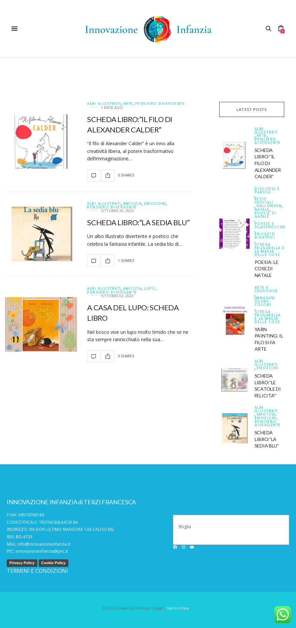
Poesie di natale (266, 214)
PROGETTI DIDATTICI (265, 235)
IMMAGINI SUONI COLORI (265, 301)
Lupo (150, 288)
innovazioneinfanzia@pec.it (42, 551)
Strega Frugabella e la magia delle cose (270, 249)
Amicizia (132, 203)
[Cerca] (285, 530)
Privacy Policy (22, 563)
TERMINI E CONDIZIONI (37, 571)
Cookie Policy (53, 563)
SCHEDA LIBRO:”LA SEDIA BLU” (138, 222)
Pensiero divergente (160, 104)
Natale (262, 209)
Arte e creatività (266, 289)
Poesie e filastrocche (270, 225)
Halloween (269, 206)
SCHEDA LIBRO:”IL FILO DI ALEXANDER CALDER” (268, 163)
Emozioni (155, 203)
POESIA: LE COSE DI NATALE (267, 268)
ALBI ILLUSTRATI (104, 104)
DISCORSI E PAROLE (267, 190)
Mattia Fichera (178, 608)
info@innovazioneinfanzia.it (44, 544)
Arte (128, 104)
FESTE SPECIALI (264, 200)
